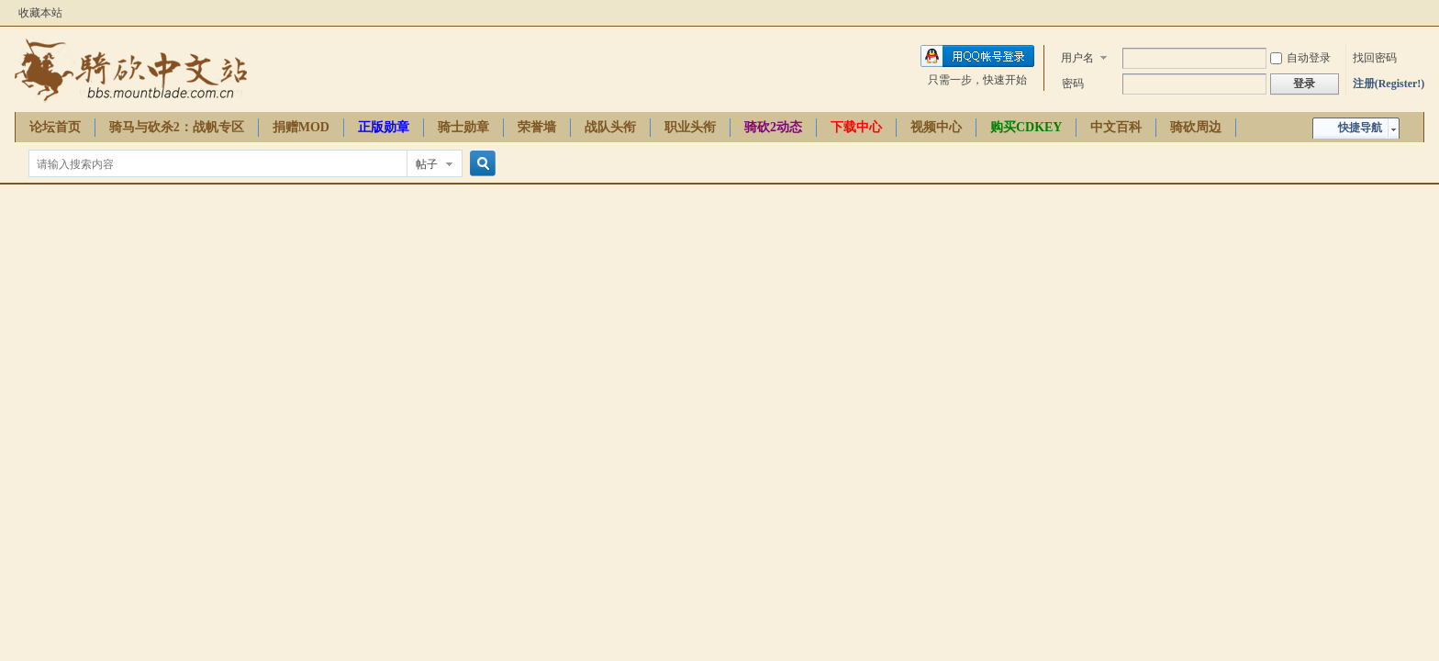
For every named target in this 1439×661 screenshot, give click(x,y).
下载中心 (856, 127)
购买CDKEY (1026, 127)
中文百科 (1116, 127)
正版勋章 (383, 127)
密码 (1073, 83)
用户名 (1077, 57)
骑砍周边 (1195, 127)
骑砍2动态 (773, 127)
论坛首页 (55, 127)
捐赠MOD (301, 127)
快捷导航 (1360, 127)
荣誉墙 (537, 127)
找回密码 (1375, 57)
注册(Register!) (1389, 83)
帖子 (427, 164)
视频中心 (936, 127)
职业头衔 (690, 127)
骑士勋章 (463, 127)
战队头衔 (610, 127)
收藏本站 (40, 12)
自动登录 (1300, 57)
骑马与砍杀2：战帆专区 (176, 127)
